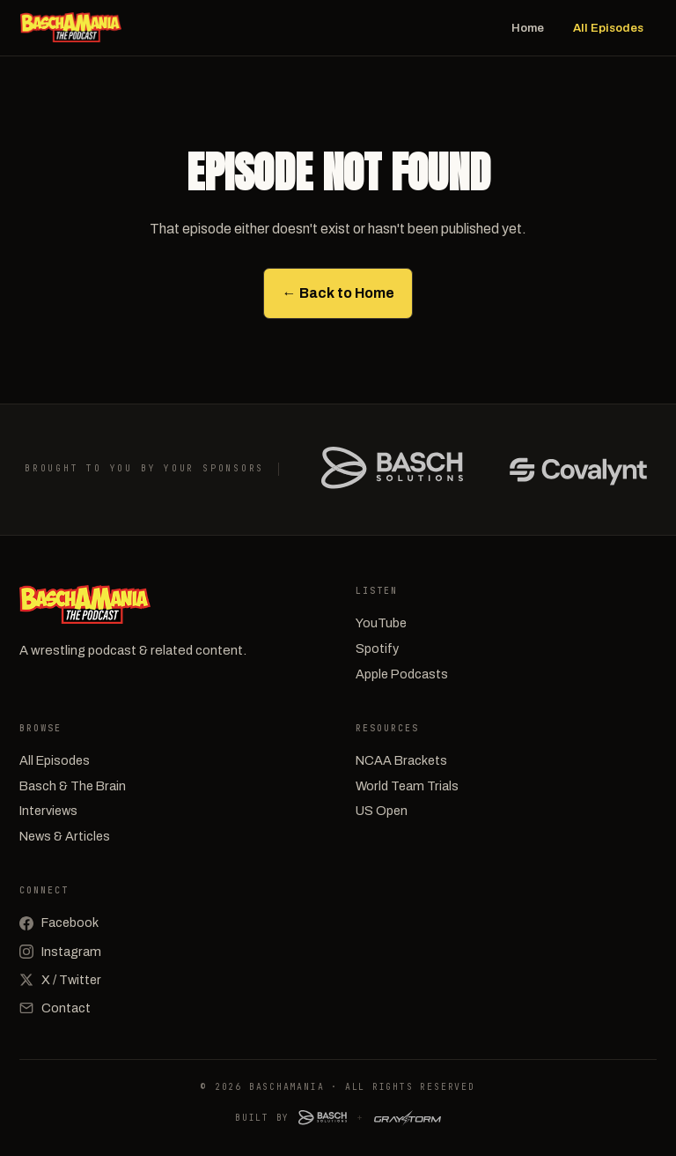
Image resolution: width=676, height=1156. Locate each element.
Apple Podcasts (402, 674)
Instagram (60, 952)
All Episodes (608, 27)
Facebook (59, 922)
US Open (382, 811)
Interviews (48, 811)
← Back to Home (338, 292)
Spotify (377, 648)
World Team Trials (407, 786)
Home (527, 27)
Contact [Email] (55, 1008)
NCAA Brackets (401, 760)
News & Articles (64, 836)
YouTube (381, 623)
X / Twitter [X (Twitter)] (60, 980)
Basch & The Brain (72, 786)
